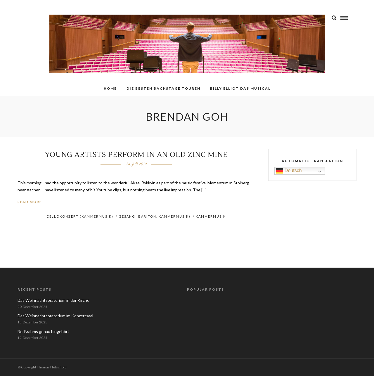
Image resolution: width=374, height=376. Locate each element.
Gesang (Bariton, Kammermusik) (155, 216)
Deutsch (289, 171)
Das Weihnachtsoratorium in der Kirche (53, 300)
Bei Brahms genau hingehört (43, 331)
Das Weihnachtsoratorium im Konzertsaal (55, 315)
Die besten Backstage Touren (163, 88)
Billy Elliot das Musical (240, 88)
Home (110, 88)
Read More (30, 202)
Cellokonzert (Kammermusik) (79, 216)
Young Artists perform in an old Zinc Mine (136, 154)
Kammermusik (211, 216)
